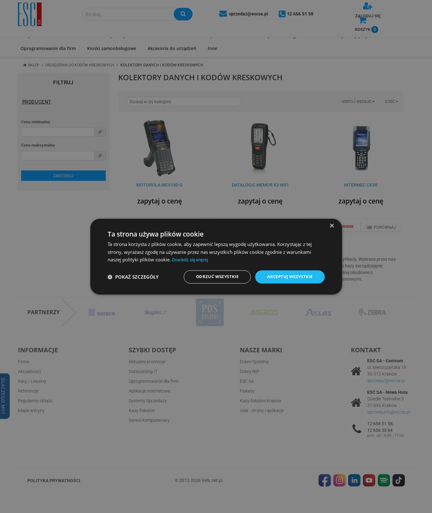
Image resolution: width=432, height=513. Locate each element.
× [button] (331, 225)
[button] (133, 277)
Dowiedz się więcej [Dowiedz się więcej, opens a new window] (192, 259)
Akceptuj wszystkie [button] (287, 277)
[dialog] (216, 256)
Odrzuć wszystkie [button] (211, 277)
